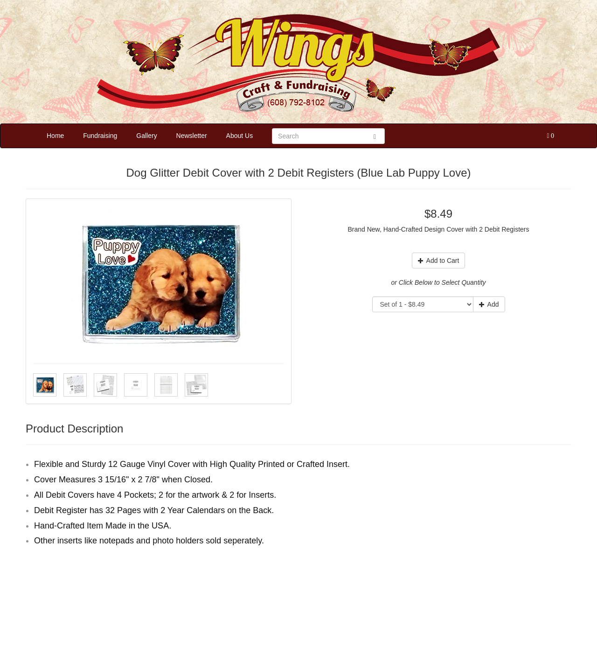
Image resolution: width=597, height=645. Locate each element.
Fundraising (100, 135)
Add (489, 304)
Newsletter (191, 135)
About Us (239, 135)
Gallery (146, 135)
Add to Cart (438, 260)
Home (55, 135)
